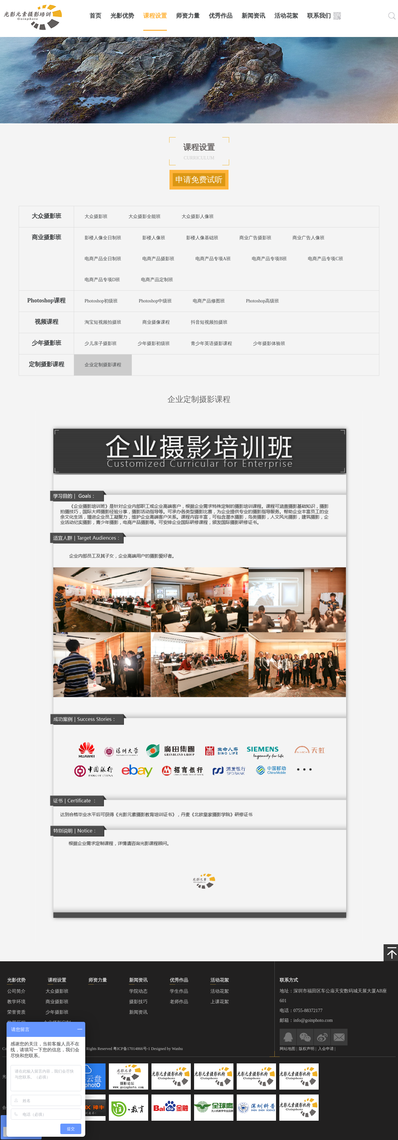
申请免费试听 (199, 179)
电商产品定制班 (157, 279)
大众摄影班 (46, 216)
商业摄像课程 (156, 322)
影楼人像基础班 (202, 237)
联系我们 (319, 15)
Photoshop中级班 (155, 301)
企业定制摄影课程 (103, 364)
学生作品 (179, 991)
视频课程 (46, 321)
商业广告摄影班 (255, 237)
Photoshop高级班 (262, 301)
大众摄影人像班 (198, 216)
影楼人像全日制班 (103, 237)
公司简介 (16, 991)
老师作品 (179, 1001)
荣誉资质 (16, 1012)
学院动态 (138, 991)
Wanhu (177, 1048)
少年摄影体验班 (269, 343)
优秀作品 (220, 15)
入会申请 (326, 1048)
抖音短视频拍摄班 (209, 322)
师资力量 (188, 15)
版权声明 (307, 1048)
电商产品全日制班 (103, 258)
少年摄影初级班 (154, 343)
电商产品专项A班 (213, 258)
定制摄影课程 (46, 364)
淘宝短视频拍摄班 (103, 322)
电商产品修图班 (209, 301)
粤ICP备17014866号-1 (131, 1048)
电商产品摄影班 (158, 258)
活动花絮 (286, 15)
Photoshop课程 (46, 300)
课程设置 (155, 15)
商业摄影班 (46, 237)
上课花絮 (219, 1001)
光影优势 (122, 15)
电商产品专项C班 (325, 258)
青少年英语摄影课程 (211, 343)
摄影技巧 (138, 1001)
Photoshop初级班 (101, 301)
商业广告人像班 (308, 237)
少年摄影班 (46, 343)
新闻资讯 (253, 15)
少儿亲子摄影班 (101, 343)
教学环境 (16, 1001)
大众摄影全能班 (145, 216)
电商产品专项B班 (269, 258)
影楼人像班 (153, 237)
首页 (95, 15)
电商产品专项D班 (102, 279)
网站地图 (287, 1048)
